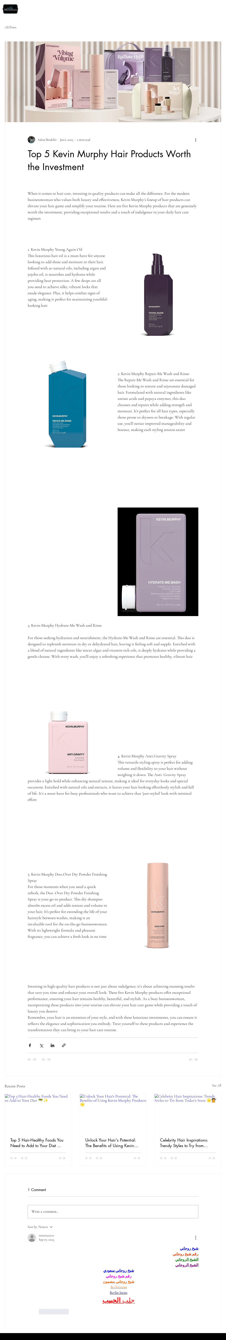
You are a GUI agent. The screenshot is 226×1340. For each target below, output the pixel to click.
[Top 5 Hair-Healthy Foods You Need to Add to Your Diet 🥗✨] (38, 1112)
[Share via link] (64, 1045)
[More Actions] (195, 1237)
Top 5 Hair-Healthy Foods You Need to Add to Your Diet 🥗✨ (36, 1142)
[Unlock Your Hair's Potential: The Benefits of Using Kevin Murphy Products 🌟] (113, 1112)
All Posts (10, 27)
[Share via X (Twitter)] (41, 1045)
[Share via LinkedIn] (52, 1045)
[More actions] (195, 139)
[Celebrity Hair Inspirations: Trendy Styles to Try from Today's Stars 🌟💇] (188, 1112)
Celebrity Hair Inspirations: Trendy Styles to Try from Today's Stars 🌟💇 (184, 1142)
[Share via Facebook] (30, 1045)
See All (216, 1085)
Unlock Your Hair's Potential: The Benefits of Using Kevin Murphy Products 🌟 (110, 1142)
